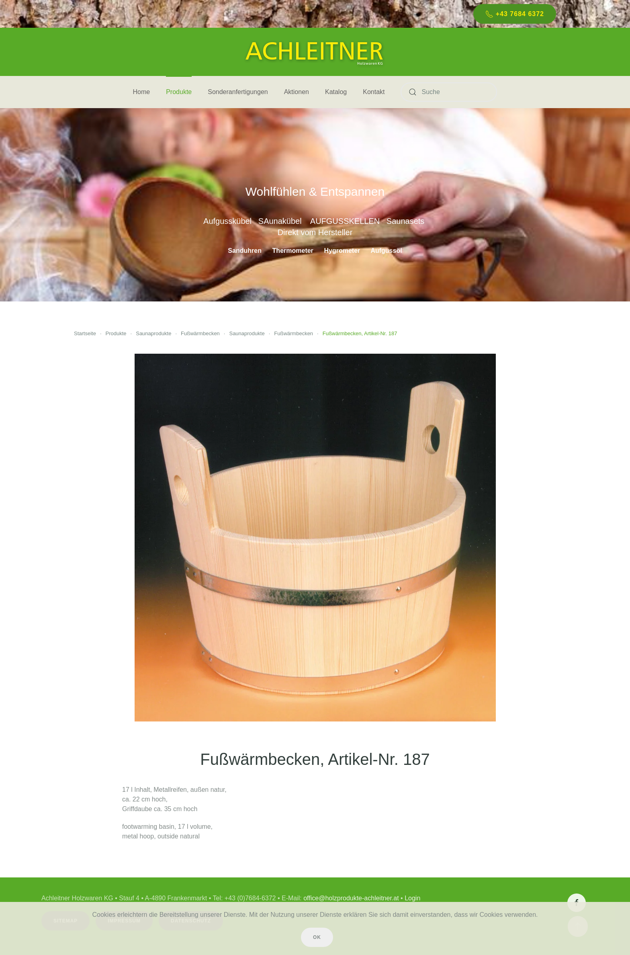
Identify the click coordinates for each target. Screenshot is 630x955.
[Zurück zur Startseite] (315, 52)
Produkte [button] (179, 91)
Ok (317, 937)
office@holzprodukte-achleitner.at (349, 898)
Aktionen (296, 91)
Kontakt (374, 91)
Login (410, 898)
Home (141, 91)
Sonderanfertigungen (238, 91)
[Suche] (449, 92)
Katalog (336, 91)
